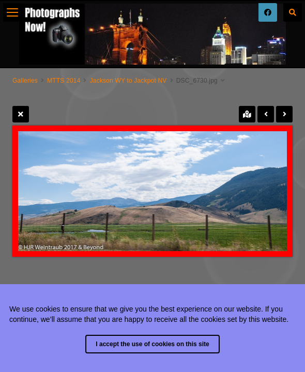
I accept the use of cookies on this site (152, 344)
